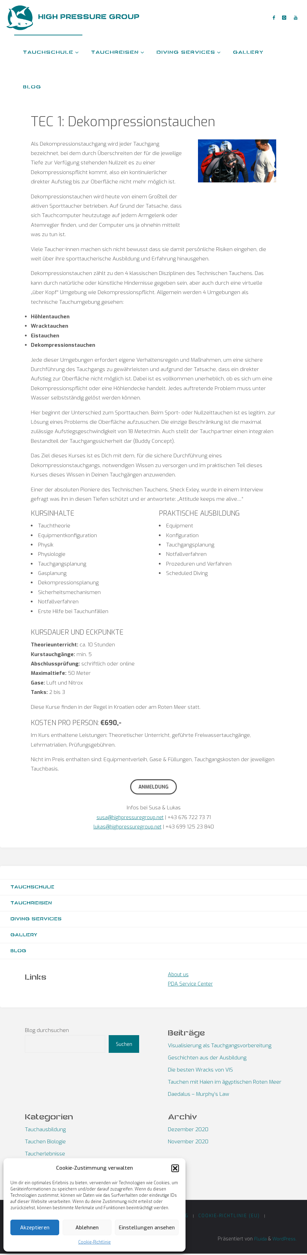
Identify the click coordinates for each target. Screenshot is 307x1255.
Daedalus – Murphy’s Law (198, 1095)
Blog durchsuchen (47, 1031)
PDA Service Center (191, 984)
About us (179, 975)
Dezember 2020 (188, 1130)
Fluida (257, 1240)
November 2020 (188, 1142)
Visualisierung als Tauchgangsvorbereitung (219, 1046)
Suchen (124, 1045)
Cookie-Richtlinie (94, 1242)
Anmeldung (153, 787)
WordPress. (283, 1240)
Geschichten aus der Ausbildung (207, 1058)
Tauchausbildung (45, 1130)
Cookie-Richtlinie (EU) (230, 1216)
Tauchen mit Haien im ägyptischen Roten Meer (224, 1083)
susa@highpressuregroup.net (130, 817)
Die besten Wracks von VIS (200, 1070)
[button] (175, 1168)
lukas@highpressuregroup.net (127, 826)
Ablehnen (87, 1227)
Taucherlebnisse (45, 1154)
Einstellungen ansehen (147, 1227)
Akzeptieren (34, 1227)
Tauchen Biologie (45, 1142)
